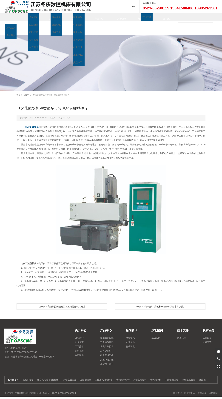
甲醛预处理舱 (171, 373)
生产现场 (79, 349)
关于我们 (50, 17)
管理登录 (201, 387)
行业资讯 (130, 340)
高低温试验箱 (188, 373)
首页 (28, 17)
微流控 (202, 373)
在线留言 (207, 331)
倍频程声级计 (123, 373)
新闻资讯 (73, 17)
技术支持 (163, 17)
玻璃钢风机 (155, 373)
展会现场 (118, 17)
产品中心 (95, 17)
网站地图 (213, 387)
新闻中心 (27, 89)
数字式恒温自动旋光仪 (48, 373)
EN (133, 6)
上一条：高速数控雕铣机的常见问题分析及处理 (62, 300)
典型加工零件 (141, 17)
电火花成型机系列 (107, 349)
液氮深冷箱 (28, 373)
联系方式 (207, 336)
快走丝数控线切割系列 (107, 340)
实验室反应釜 (69, 373)
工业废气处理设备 (104, 373)
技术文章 (181, 331)
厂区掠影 (79, 340)
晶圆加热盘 (85, 373)
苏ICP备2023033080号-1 (64, 387)
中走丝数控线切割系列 (107, 336)
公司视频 (79, 344)
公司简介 (79, 331)
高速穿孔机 (105, 344)
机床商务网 (189, 387)
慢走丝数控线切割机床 (107, 332)
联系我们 (27, 24)
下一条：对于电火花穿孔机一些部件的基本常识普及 (160, 300)
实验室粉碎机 (139, 373)
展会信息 (130, 331)
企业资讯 (130, 336)
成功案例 (155, 331)
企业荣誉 (79, 336)
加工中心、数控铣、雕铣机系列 (107, 354)
